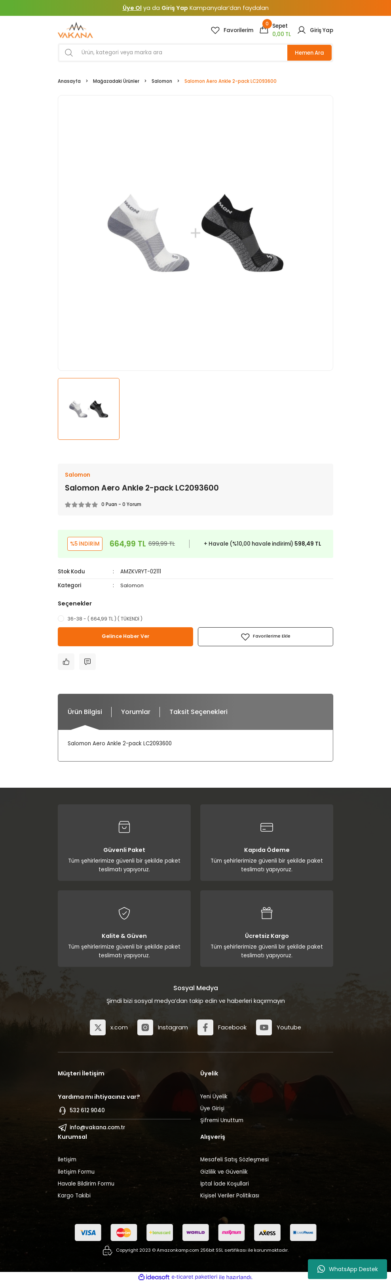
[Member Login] (315, 30)
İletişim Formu (76, 1172)
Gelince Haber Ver (125, 636)
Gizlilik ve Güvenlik (224, 1172)
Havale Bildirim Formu (86, 1184)
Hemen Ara (309, 53)
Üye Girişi (212, 1108)
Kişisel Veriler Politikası (229, 1196)
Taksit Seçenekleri (198, 711)
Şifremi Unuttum (221, 1121)
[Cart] (275, 30)
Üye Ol (132, 8)
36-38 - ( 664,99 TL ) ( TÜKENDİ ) (105, 618)
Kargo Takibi (74, 1196)
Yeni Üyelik (214, 1096)
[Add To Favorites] (265, 636)
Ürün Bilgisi (85, 711)
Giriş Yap (174, 8)
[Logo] (75, 30)
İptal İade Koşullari (224, 1184)
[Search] (195, 52)
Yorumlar (135, 711)
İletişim (67, 1160)
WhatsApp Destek (347, 1269)
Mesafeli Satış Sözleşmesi (234, 1160)
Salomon (132, 585)
